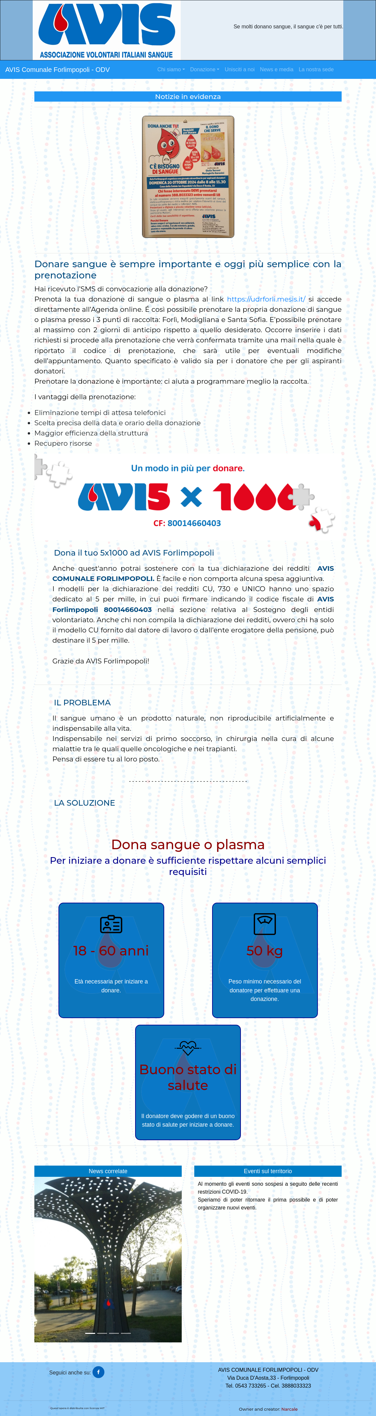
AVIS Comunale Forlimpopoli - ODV (57, 69)
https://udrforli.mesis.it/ (266, 299)
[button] (45, 1259)
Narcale (290, 1409)
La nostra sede (316, 69)
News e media (276, 69)
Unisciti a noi (240, 69)
